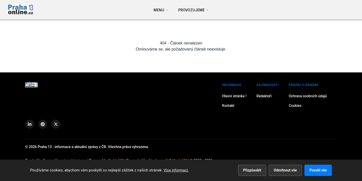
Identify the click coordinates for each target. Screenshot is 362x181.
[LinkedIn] (29, 124)
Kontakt (228, 106)
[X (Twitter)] (55, 124)
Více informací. (176, 170)
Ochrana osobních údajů (308, 96)
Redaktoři (264, 96)
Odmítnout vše (285, 170)
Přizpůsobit (252, 170)
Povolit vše (318, 170)
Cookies (295, 106)
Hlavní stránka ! (234, 96)
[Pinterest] (42, 124)
